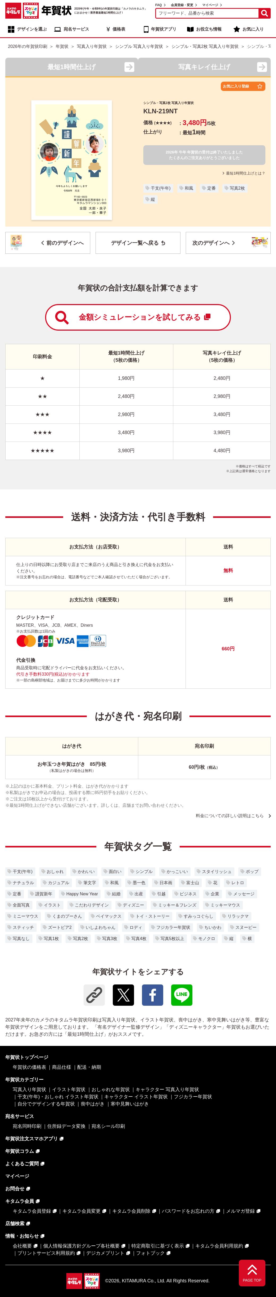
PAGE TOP (252, 1280)
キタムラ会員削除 (131, 1211)
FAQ (158, 5)
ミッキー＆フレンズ (177, 905)
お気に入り (253, 29)
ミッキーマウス (225, 905)
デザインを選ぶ (32, 29)
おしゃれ (55, 871)
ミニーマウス (25, 916)
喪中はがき (93, 1104)
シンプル (144, 871)
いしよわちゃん (100, 927)
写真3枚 (109, 938)
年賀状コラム (19, 1151)
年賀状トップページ (26, 1057)
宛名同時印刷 (27, 1126)
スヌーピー (246, 927)
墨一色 (139, 882)
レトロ (237, 882)
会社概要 (22, 1246)
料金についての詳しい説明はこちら (230, 815)
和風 (189, 188)
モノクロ (206, 938)
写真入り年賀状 (29, 1089)
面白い (115, 871)
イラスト (52, 905)
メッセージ (244, 894)
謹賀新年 (43, 894)
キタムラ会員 (19, 1201)
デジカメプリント (105, 1253)
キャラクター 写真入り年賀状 (167, 1089)
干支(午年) (161, 188)
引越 (161, 894)
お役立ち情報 (209, 29)
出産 (139, 894)
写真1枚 (51, 938)
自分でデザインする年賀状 (46, 1104)
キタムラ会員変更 (81, 1211)
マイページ (210, 5)
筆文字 (89, 882)
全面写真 (21, 905)
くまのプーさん (67, 916)
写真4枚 (138, 938)
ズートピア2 (60, 927)
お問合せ (14, 1188)
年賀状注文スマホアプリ (31, 1138)
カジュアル (58, 882)
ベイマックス (109, 916)
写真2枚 (237, 188)
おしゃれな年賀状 (111, 1089)
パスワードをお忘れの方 (188, 1211)
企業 (215, 894)
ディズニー (133, 905)
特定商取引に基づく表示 (157, 1246)
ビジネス (188, 894)
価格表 (119, 29)
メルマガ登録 (240, 1211)
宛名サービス (76, 29)
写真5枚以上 (172, 938)
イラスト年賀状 (68, 1089)
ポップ (252, 871)
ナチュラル (23, 882)
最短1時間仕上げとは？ (244, 173)
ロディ (136, 927)
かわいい (86, 871)
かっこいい (177, 871)
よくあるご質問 (22, 1163)
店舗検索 (14, 1223)
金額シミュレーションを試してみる (132, 317)
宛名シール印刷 (108, 1126)
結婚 (116, 894)
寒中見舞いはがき (130, 1104)
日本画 (165, 882)
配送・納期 (89, 1067)
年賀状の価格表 (29, 1067)
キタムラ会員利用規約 (219, 1246)
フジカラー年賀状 (173, 927)
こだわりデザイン (92, 905)
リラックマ (238, 916)
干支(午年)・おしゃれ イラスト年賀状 (58, 1096)
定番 (211, 188)
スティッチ (23, 927)
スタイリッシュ (217, 871)
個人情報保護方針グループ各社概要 (81, 1246)
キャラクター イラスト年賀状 (136, 1096)
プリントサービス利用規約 (46, 1253)
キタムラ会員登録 (32, 1211)
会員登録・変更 (182, 5)
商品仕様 (61, 1067)
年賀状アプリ (163, 29)
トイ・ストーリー (153, 916)
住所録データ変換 (66, 1126)
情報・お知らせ (22, 1236)
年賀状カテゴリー (24, 1079)
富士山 (192, 882)
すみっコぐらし (198, 916)
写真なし (21, 938)
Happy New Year (82, 894)
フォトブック (150, 1253)
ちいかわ (212, 927)
